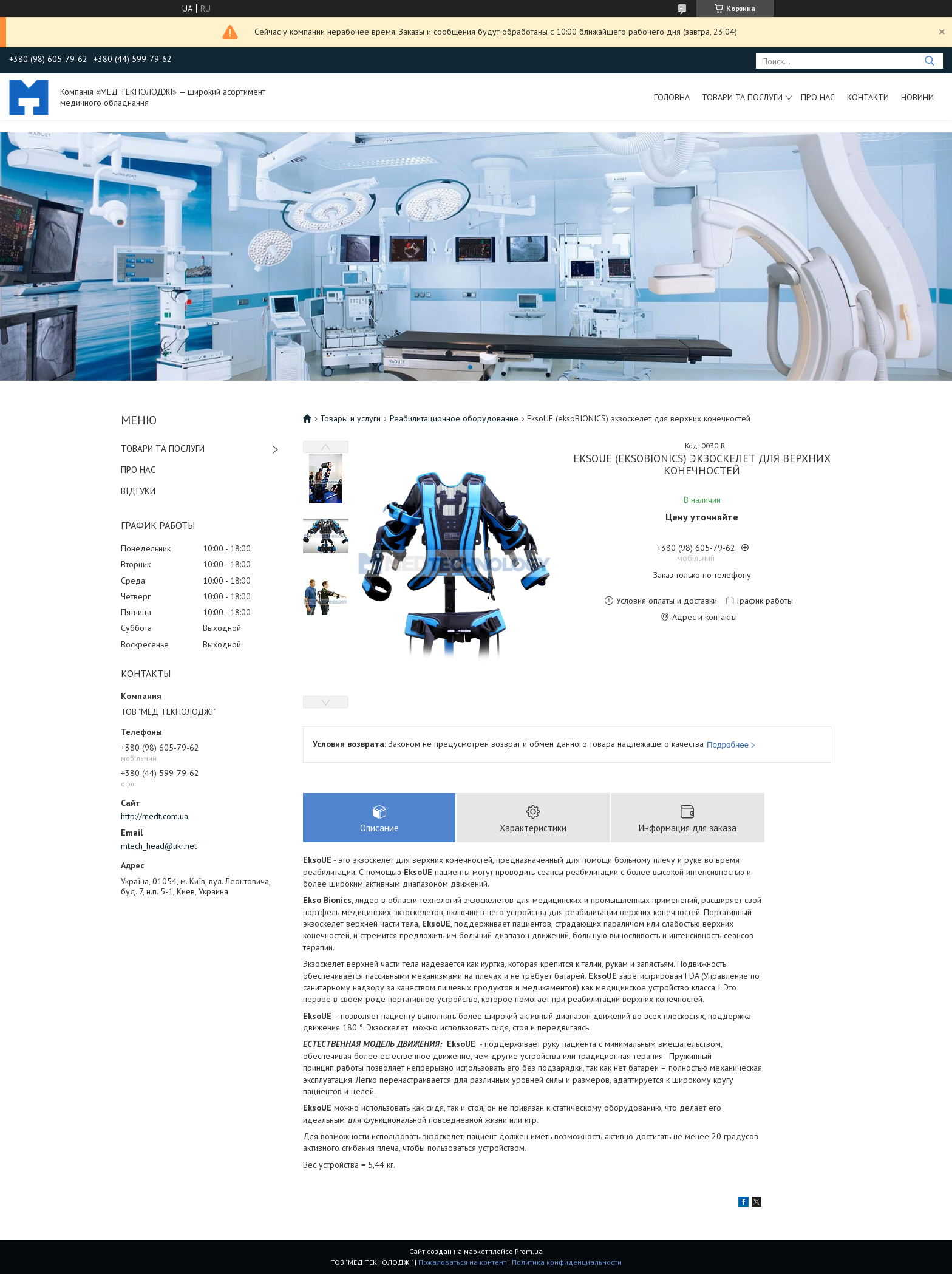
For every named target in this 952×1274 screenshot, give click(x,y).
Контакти (868, 97)
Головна (672, 97)
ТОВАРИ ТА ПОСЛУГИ (163, 448)
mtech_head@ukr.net (159, 845)
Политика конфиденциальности (567, 1262)
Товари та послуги (742, 97)
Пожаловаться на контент (462, 1262)
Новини (917, 97)
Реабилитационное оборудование (454, 418)
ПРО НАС (138, 469)
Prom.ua (529, 1251)
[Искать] (929, 61)
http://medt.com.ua (154, 816)
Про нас (818, 97)
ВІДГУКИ (138, 491)
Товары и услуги (350, 418)
